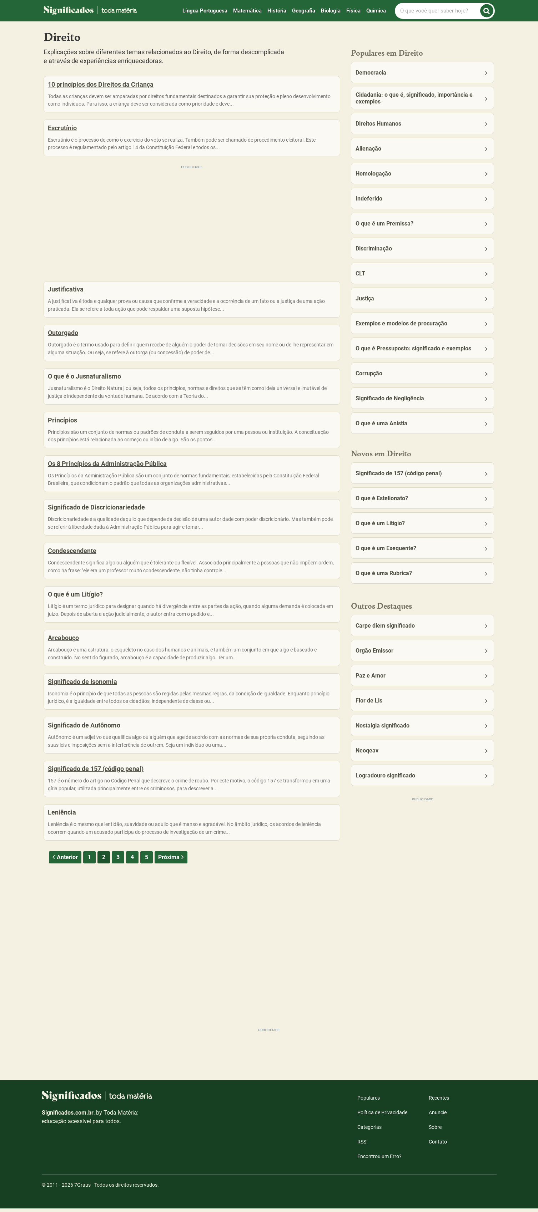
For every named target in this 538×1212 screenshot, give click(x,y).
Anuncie (438, 1116)
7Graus (82, 1188)
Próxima (172, 931)
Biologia (331, 10)
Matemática (247, 10)
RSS (361, 1145)
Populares (368, 1101)
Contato (438, 1145)
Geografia (303, 10)
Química (376, 10)
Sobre (435, 1131)
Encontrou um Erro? (379, 1160)
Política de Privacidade (382, 1116)
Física (353, 10)
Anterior (64, 931)
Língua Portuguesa (204, 10)
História (276, 10)
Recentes (439, 1101)
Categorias (369, 1131)
